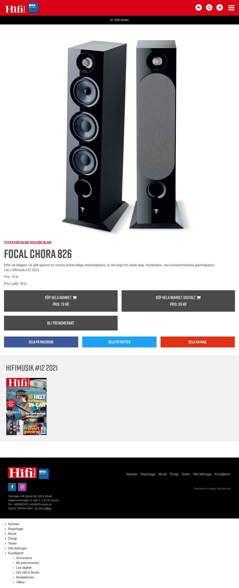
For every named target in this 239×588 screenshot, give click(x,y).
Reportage (148, 474)
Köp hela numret (61, 301)
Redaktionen (25, 577)
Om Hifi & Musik (27, 572)
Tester (185, 474)
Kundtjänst (222, 474)
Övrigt (174, 474)
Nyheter (132, 474)
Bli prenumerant (60, 323)
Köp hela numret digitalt (178, 301)
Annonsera (24, 558)
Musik (163, 474)
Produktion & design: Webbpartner (212, 488)
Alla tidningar (202, 474)
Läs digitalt (24, 567)
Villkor (47, 508)
